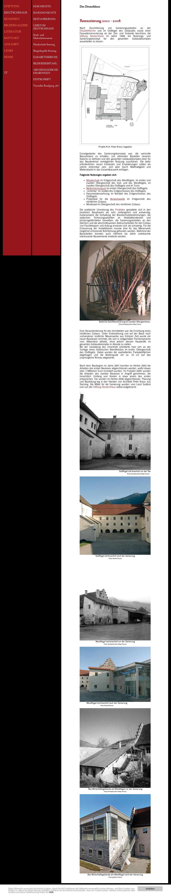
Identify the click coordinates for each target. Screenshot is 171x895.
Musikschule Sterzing (44, 44)
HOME (8, 57)
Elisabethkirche (88, 30)
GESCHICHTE (42, 6)
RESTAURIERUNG (44, 19)
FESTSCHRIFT (42, 79)
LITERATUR (12, 32)
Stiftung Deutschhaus (92, 36)
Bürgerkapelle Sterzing (44, 51)
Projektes (120, 209)
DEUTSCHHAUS (15, 13)
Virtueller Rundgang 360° (46, 86)
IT (6, 73)
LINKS (8, 51)
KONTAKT (11, 38)
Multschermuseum (96, 188)
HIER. (51, 892)
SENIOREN (12, 19)
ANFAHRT (11, 44)
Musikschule (93, 180)
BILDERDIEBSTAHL (45, 63)
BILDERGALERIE (16, 25)
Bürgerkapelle (117, 199)
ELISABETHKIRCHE (45, 57)
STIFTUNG (12, 6)
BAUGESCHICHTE (44, 13)
